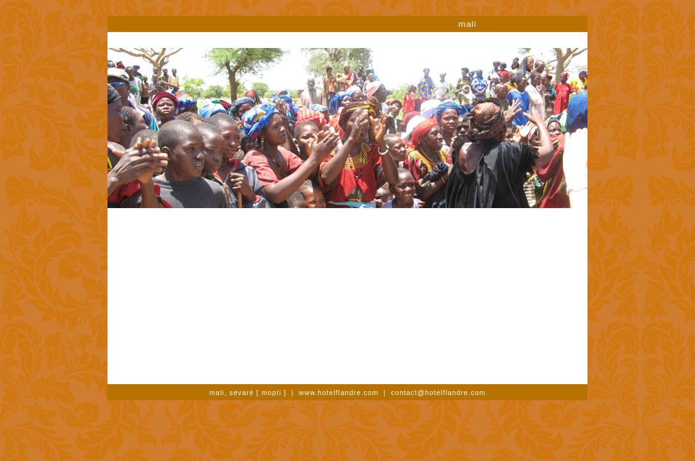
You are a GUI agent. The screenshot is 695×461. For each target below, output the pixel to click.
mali (467, 24)
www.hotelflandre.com (338, 392)
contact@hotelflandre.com (438, 392)
